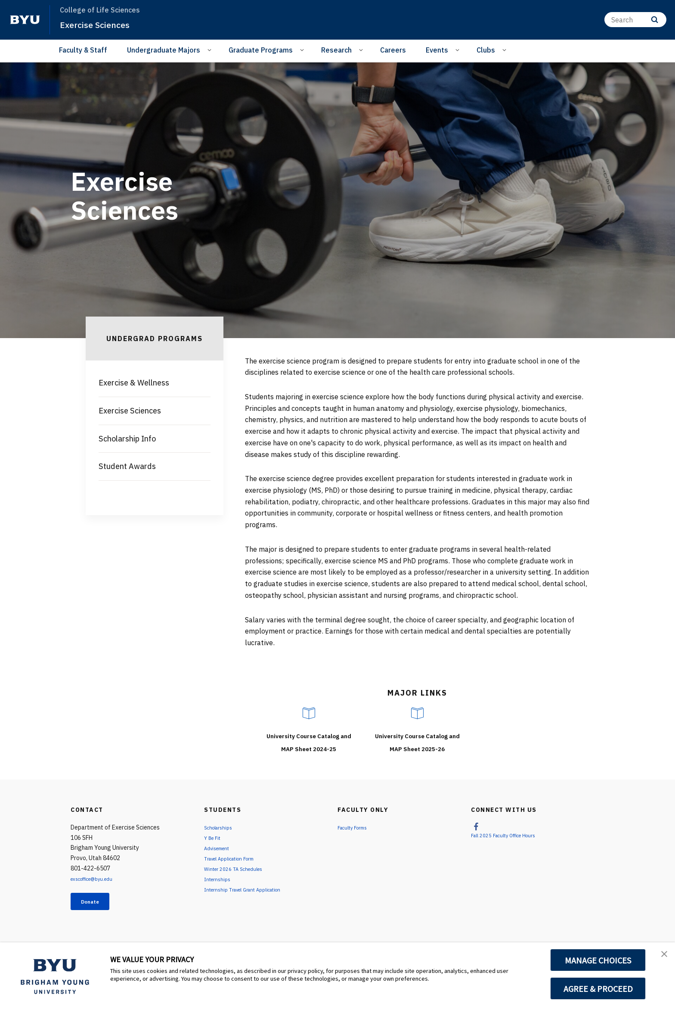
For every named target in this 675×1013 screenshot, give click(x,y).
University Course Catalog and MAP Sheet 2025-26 (417, 747)
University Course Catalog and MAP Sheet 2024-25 (309, 747)
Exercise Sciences (102, 24)
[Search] (635, 19)
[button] (660, 958)
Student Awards (127, 466)
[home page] (25, 20)
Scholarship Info (127, 439)
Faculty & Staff (83, 50)
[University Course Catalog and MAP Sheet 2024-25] (309, 713)
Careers (393, 50)
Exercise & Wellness (134, 383)
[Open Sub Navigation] (210, 49)
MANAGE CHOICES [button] (598, 960)
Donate (97, 916)
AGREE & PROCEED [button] (598, 988)
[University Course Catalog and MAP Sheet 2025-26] (417, 713)
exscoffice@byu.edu (98, 891)
